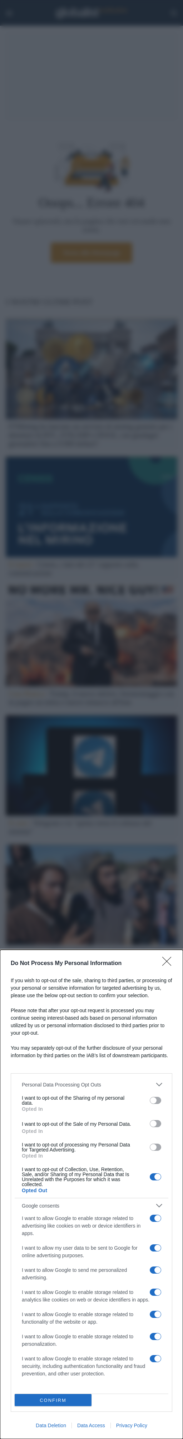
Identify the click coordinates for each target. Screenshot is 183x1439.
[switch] (155, 1100)
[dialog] (91, 1194)
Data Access (91, 1425)
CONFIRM (53, 1400)
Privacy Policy (131, 1425)
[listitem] (91, 1084)
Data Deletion (51, 1425)
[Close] (169, 963)
